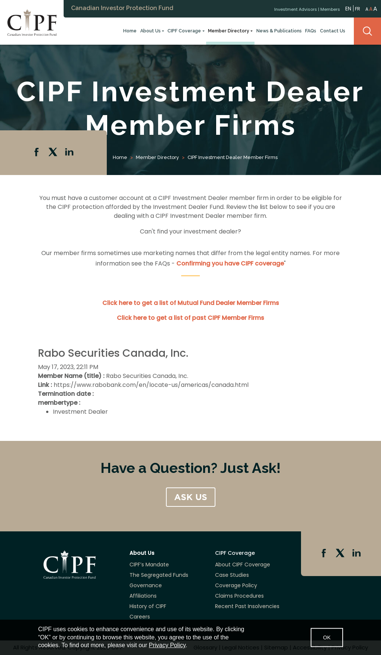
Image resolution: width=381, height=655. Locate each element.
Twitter (53, 152)
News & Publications (279, 31)
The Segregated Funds (158, 575)
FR (357, 8)
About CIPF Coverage (242, 564)
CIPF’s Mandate (149, 564)
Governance (145, 585)
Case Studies (232, 575)
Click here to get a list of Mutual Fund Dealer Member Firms (190, 303)
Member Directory (228, 31)
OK (326, 637)
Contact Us (332, 31)
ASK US (190, 497)
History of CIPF (147, 606)
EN (348, 8)
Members (330, 9)
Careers (139, 616)
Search (367, 31)
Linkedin (70, 152)
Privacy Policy (167, 645)
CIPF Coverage (184, 31)
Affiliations (143, 596)
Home (130, 31)
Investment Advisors (295, 9)
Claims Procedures (239, 596)
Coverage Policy (236, 585)
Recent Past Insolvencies (247, 606)
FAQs (310, 31)
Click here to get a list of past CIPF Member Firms (190, 318)
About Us (150, 31)
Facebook (37, 152)
